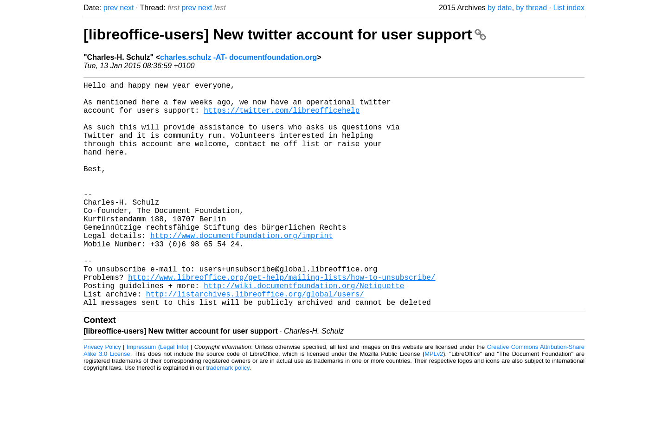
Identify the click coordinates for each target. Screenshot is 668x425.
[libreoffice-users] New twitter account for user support (285, 34)
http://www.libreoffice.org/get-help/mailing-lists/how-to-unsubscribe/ (281, 321)
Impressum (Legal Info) (157, 396)
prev (110, 8)
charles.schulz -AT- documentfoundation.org (238, 57)
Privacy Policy (102, 396)
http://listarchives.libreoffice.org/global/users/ (255, 342)
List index (568, 8)
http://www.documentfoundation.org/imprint (241, 270)
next (127, 8)
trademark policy (228, 417)
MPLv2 (433, 403)
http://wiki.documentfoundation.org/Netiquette (304, 332)
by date (500, 8)
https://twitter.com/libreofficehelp (282, 117)
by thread (531, 8)
